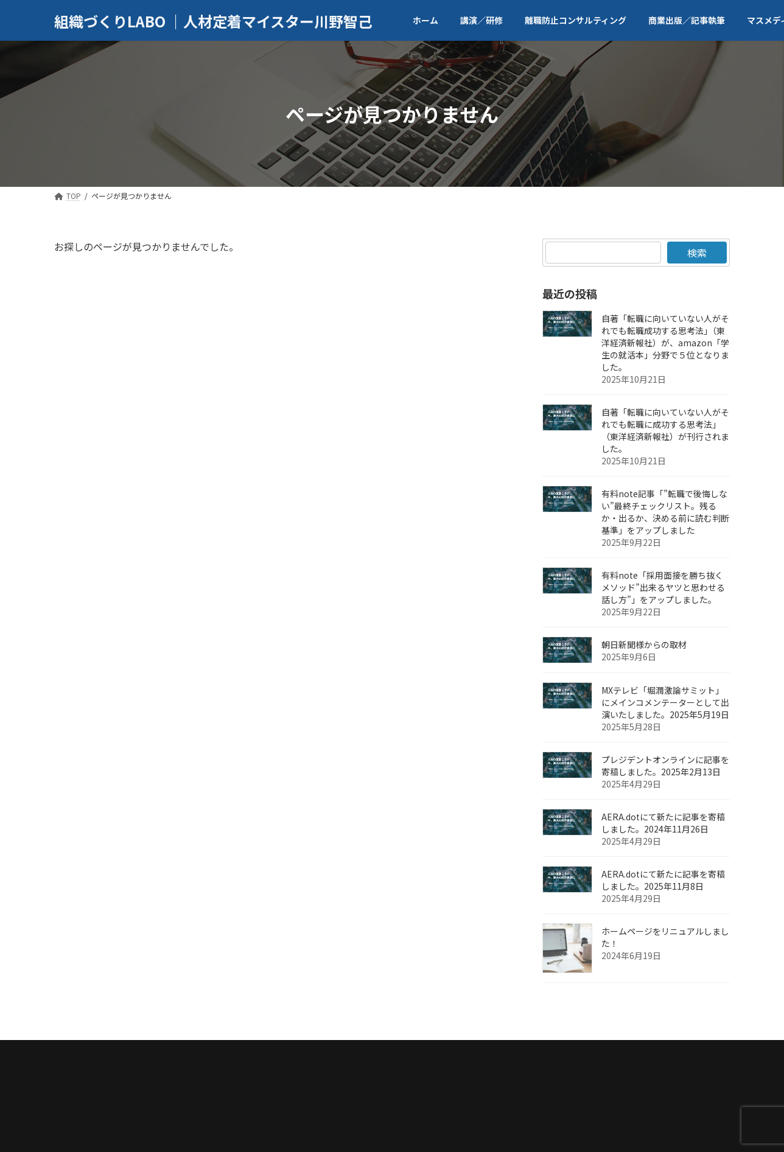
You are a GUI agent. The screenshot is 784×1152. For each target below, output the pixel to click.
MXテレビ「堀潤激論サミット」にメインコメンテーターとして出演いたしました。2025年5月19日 (665, 702)
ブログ (507, 1053)
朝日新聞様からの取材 (644, 644)
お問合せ (565, 1053)
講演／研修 (233, 1053)
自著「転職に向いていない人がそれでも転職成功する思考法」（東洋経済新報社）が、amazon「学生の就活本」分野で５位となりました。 (665, 342)
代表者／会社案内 (150, 1053)
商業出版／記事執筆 (322, 1053)
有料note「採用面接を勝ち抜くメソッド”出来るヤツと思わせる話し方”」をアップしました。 (663, 587)
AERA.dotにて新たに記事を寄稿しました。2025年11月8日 (663, 880)
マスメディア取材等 (427, 1053)
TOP (77, 1053)
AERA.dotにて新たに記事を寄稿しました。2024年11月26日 (663, 823)
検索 (697, 252)
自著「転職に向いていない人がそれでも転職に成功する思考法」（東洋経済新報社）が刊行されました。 (665, 430)
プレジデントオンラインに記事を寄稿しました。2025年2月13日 (665, 765)
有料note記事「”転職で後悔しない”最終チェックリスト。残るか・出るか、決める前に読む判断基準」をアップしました (665, 511)
